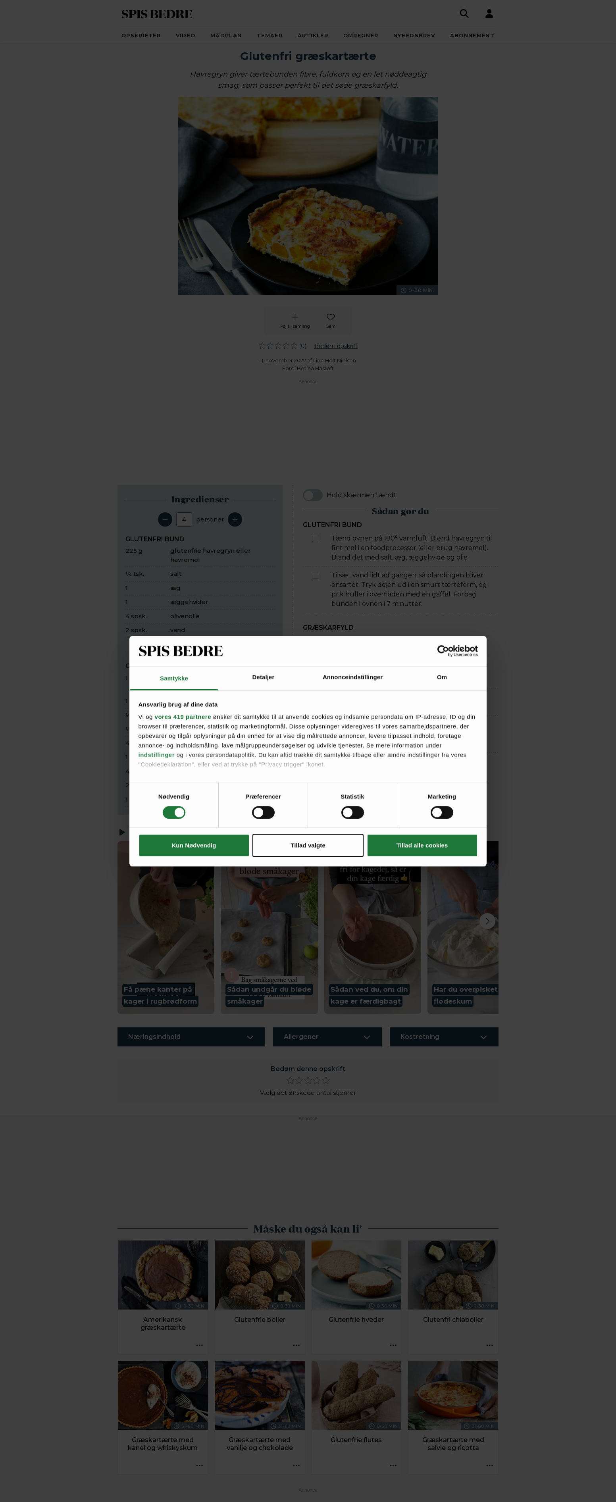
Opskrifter (141, 35)
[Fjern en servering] (165, 519)
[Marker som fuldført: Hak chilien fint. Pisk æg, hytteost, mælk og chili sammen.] (315, 697)
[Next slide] (487, 921)
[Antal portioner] (184, 519)
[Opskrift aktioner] (199, 1345)
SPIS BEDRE (156, 13)
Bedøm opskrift (336, 346)
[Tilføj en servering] (235, 519)
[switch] (313, 495)
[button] (165, 927)
